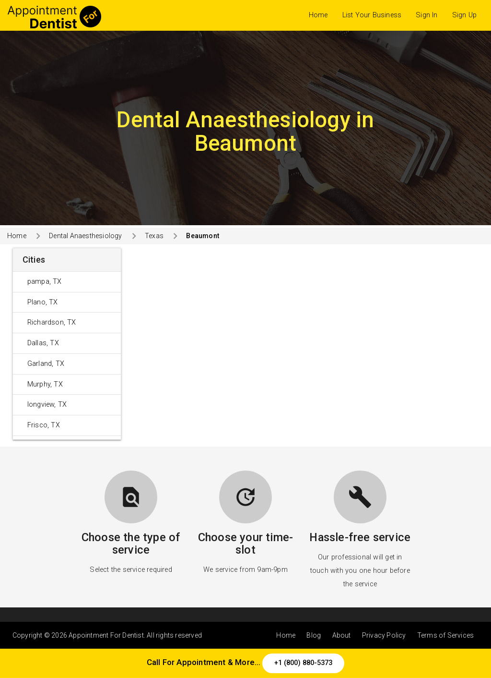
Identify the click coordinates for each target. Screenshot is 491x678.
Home (318, 15)
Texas (154, 236)
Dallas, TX (43, 343)
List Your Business (372, 15)
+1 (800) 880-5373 (303, 663)
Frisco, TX (43, 425)
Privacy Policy (384, 635)
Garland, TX (45, 364)
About (341, 635)
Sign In (426, 15)
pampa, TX (44, 282)
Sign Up (464, 15)
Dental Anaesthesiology (85, 236)
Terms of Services (445, 635)
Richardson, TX (51, 322)
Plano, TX (42, 302)
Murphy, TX (45, 384)
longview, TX (47, 404)
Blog (313, 635)
